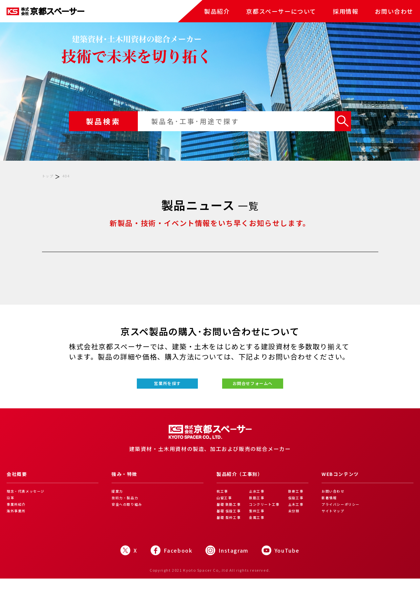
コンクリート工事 (267, 516)
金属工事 (258, 531)
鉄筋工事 (258, 509)
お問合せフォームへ (276, 389)
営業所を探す (143, 389)
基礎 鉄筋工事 (231, 516)
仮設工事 (298, 509)
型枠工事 (258, 523)
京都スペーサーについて (281, 11)
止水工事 (258, 502)
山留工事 (225, 509)
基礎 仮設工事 (231, 523)
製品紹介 (217, 11)
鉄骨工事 (298, 502)
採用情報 (345, 11)
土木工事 (298, 516)
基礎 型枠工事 (231, 531)
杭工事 (223, 502)
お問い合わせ (394, 11)
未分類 (296, 523)
